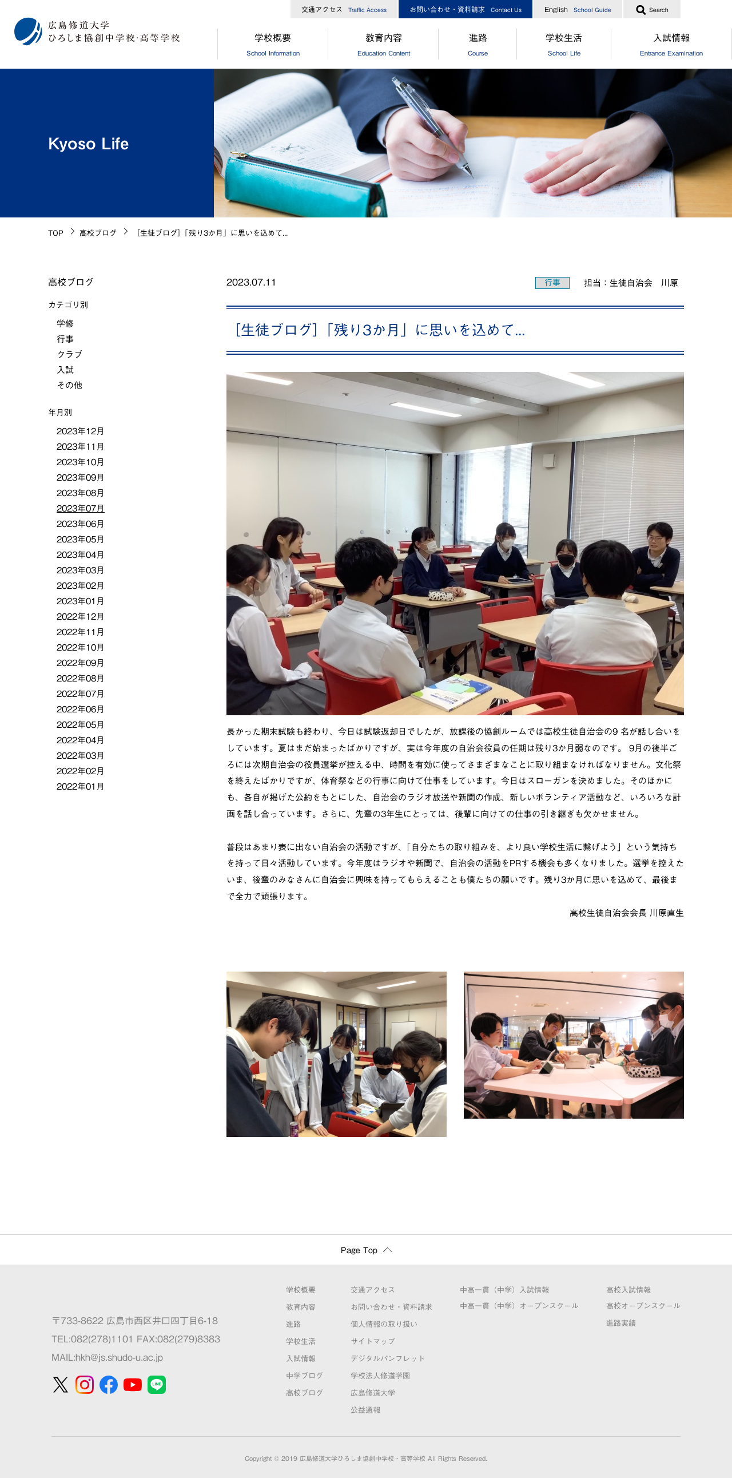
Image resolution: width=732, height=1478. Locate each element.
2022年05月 (81, 724)
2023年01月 (81, 601)
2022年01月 (81, 786)
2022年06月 (81, 709)
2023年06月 (81, 524)
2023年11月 (81, 446)
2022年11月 (81, 632)
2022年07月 (81, 694)
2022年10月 (81, 647)
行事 (552, 283)
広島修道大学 (373, 1393)
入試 (65, 370)
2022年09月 (81, 663)
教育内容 (383, 46)
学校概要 (273, 46)
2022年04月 (81, 740)
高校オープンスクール (643, 1306)
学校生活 (564, 46)
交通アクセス (344, 9)
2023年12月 (81, 431)
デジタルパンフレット (388, 1358)
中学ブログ (304, 1376)
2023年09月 (81, 477)
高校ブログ (98, 233)
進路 (477, 46)
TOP (55, 233)
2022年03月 (81, 755)
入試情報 (301, 1358)
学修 (65, 323)
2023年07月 (81, 508)
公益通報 (365, 1410)
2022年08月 (81, 678)
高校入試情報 (628, 1290)
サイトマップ (373, 1341)
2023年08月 (81, 493)
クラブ (69, 354)
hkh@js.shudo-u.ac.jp (119, 1357)
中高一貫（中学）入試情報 (504, 1290)
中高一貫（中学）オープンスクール (519, 1306)
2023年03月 (81, 570)
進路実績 (621, 1323)
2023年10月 (81, 462)
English (577, 9)
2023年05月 (81, 539)
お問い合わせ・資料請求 (465, 9)
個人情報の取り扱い (384, 1324)
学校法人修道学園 (380, 1376)
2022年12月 (81, 616)
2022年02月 (81, 771)
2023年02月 (81, 585)
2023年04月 (81, 554)
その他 (69, 385)
